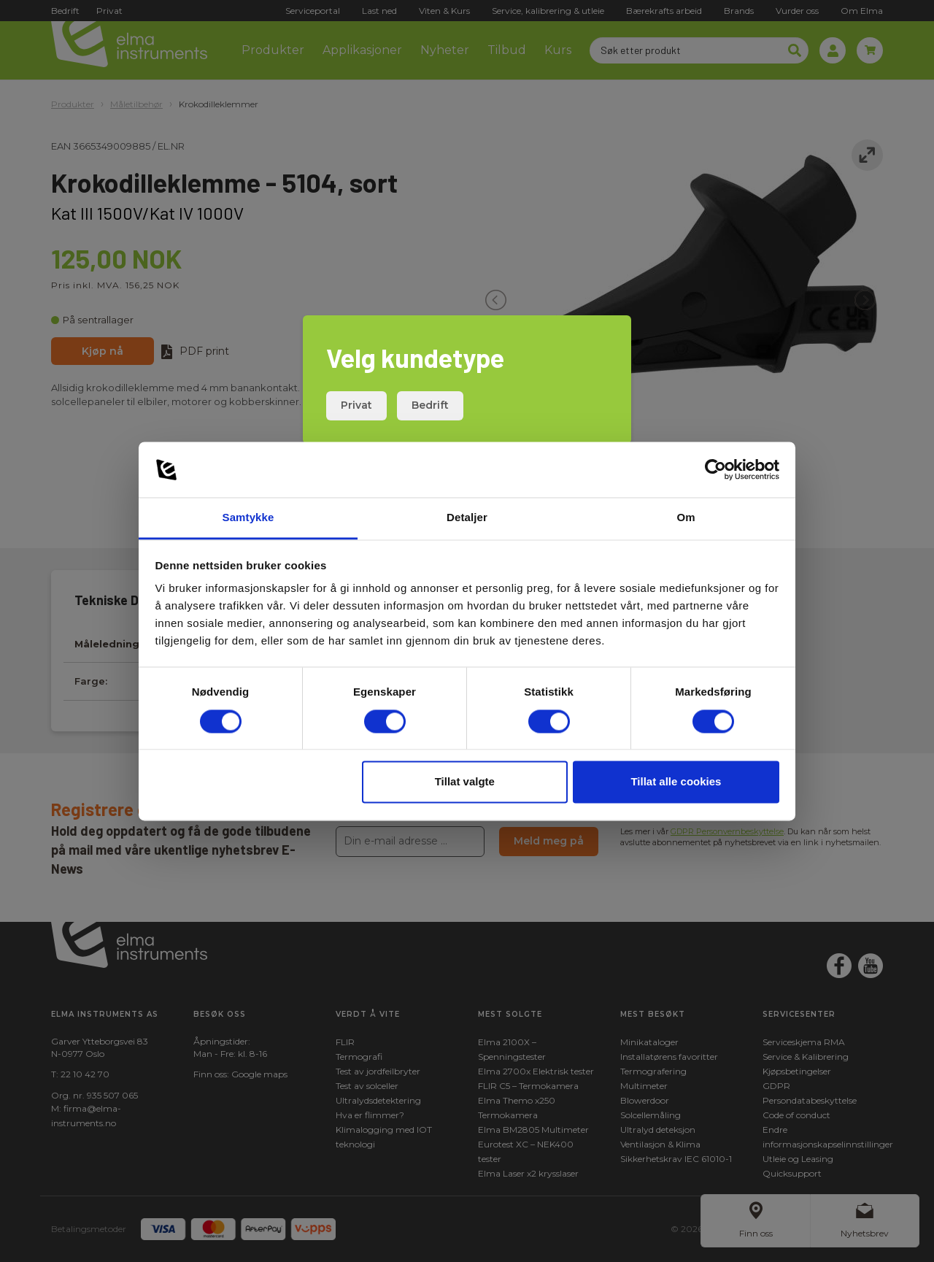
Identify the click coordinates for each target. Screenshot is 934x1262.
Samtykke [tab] (248, 518)
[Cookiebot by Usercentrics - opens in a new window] (715, 469)
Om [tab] (685, 518)
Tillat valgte (465, 782)
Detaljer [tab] (467, 518)
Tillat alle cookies (675, 782)
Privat (356, 405)
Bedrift (430, 405)
